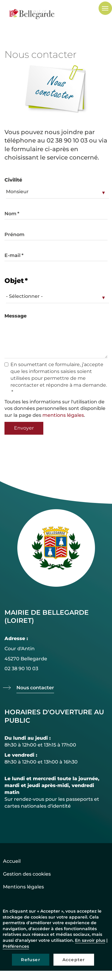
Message (15, 316)
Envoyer (24, 428)
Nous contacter (35, 687)
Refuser (30, 959)
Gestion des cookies (27, 874)
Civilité (13, 180)
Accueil (12, 861)
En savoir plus (90, 940)
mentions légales (63, 415)
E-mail (12, 255)
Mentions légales (23, 887)
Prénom (14, 234)
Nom (10, 213)
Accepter (73, 959)
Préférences (16, 946)
